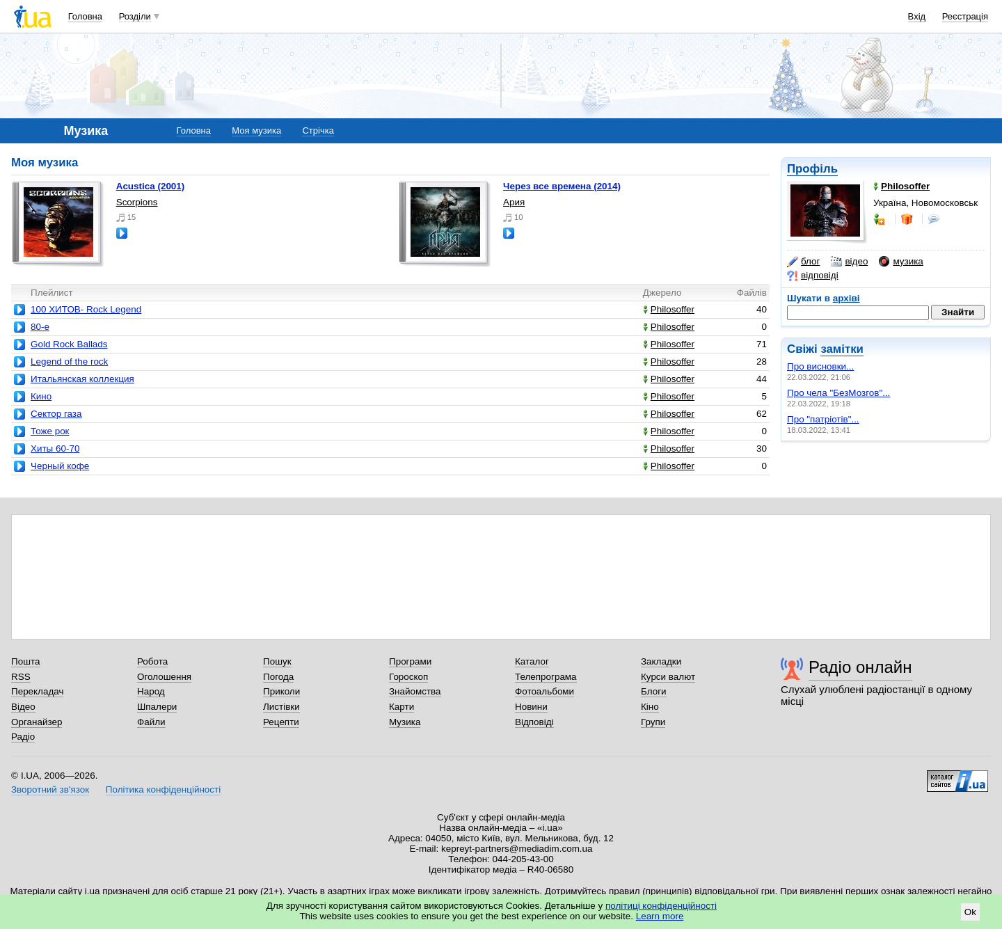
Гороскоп (408, 677)
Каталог (532, 661)
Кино (41, 396)
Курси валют (668, 677)
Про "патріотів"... (823, 419)
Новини (531, 706)
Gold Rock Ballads (69, 344)
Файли (151, 722)
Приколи (281, 691)
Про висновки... (820, 366)
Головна (85, 16)
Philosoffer (668, 309)
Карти (401, 706)
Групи (653, 722)
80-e (40, 326)
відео (849, 261)
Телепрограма (546, 677)
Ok (970, 912)
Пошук (277, 661)
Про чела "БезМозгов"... (838, 393)
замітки (842, 349)
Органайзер (36, 722)
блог (803, 261)
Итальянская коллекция (82, 379)
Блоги (654, 691)
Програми (410, 661)
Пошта (25, 661)
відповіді (812, 275)
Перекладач (37, 691)
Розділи (135, 16)
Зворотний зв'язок (50, 789)
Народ (151, 691)
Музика (404, 722)
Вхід (917, 16)
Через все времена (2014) (562, 186)
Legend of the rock (69, 361)
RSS (21, 677)
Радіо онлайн (860, 667)
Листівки (281, 706)
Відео (23, 706)
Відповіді (534, 722)
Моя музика (256, 130)
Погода (278, 677)
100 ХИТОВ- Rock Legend (86, 309)
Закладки (661, 661)
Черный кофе (60, 466)
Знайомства (415, 691)
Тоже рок (50, 431)
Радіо (23, 736)
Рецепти (281, 722)
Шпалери (157, 706)
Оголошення (164, 677)
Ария (514, 202)
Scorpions (137, 202)
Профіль (812, 168)
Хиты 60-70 (55, 448)
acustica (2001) (150, 186)
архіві (846, 298)
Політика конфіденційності (163, 789)
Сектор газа (56, 413)
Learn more (660, 916)
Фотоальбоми (544, 691)
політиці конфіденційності (661, 905)
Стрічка (317, 130)
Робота (152, 661)
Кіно (650, 706)
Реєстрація (965, 16)
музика (901, 261)
